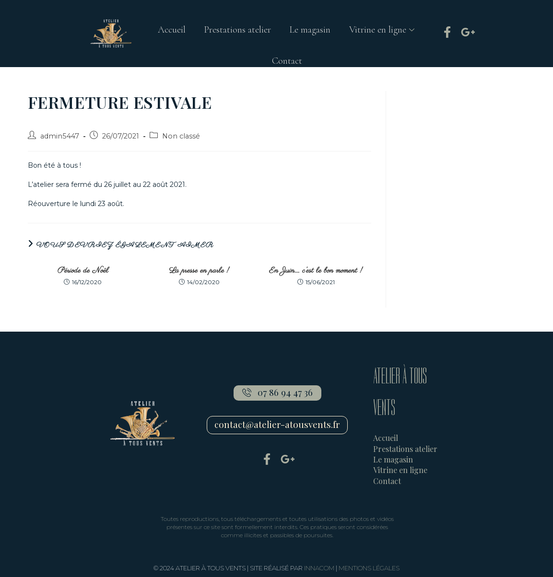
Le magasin (310, 30)
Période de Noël (83, 270)
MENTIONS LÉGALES (369, 568)
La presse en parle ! (199, 270)
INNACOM (319, 568)
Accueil (170, 30)
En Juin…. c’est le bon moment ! (316, 270)
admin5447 (59, 136)
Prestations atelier (237, 30)
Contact (287, 63)
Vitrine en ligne (384, 30)
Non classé (181, 136)
